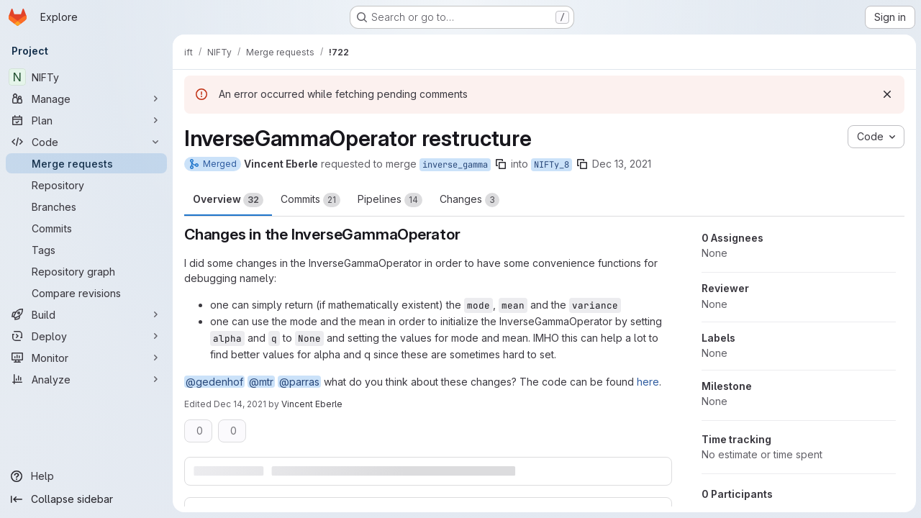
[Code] (86, 142)
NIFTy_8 (551, 165)
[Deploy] (86, 336)
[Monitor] (86, 357)
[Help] (86, 476)
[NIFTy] (86, 77)
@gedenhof (214, 382)
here (648, 382)
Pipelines (390, 200)
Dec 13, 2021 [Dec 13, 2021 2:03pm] (621, 164)
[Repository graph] (86, 271)
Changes (469, 200)
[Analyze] (86, 379)
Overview (228, 200)
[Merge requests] (86, 163)
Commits (310, 200)
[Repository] (86, 185)
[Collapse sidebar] (86, 499)
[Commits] (86, 228)
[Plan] (86, 120)
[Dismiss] (886, 94)
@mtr (261, 382)
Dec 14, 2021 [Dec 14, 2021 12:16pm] (240, 404)
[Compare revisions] (86, 293)
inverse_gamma (455, 165)
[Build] (86, 314)
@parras (299, 382)
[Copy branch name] (500, 164)
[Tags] (86, 250)
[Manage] (86, 98)
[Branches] (86, 206)
